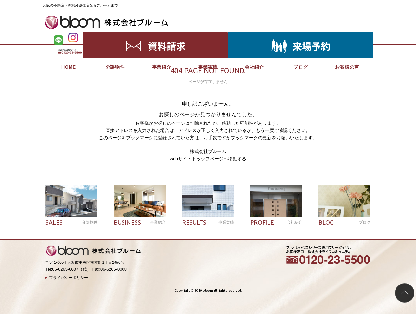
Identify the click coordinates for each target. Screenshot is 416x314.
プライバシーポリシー (68, 277)
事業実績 (207, 35)
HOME (68, 35)
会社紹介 (254, 35)
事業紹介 (161, 35)
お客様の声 (347, 35)
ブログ (300, 35)
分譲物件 (115, 35)
